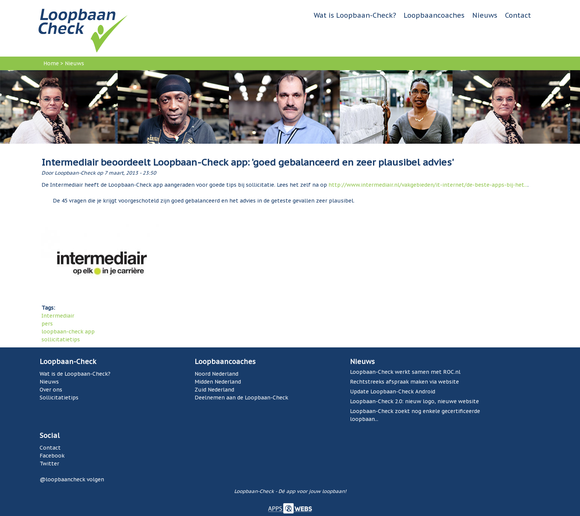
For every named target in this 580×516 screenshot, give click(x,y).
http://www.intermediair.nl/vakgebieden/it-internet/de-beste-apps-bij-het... (428, 184)
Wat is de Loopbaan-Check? (75, 373)
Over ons (51, 389)
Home (51, 63)
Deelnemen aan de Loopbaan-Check (241, 397)
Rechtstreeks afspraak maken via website (404, 381)
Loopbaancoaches (434, 15)
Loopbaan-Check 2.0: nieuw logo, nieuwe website (414, 401)
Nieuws (484, 15)
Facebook (52, 455)
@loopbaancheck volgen (72, 479)
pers (47, 323)
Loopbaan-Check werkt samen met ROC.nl (405, 372)
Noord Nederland (216, 373)
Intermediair (57, 315)
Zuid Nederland (214, 389)
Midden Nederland (218, 381)
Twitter (49, 463)
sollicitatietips (60, 339)
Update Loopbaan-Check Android (392, 391)
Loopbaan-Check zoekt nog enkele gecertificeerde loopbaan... (415, 415)
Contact (518, 15)
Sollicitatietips (59, 397)
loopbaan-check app (68, 331)
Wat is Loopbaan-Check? (355, 15)
